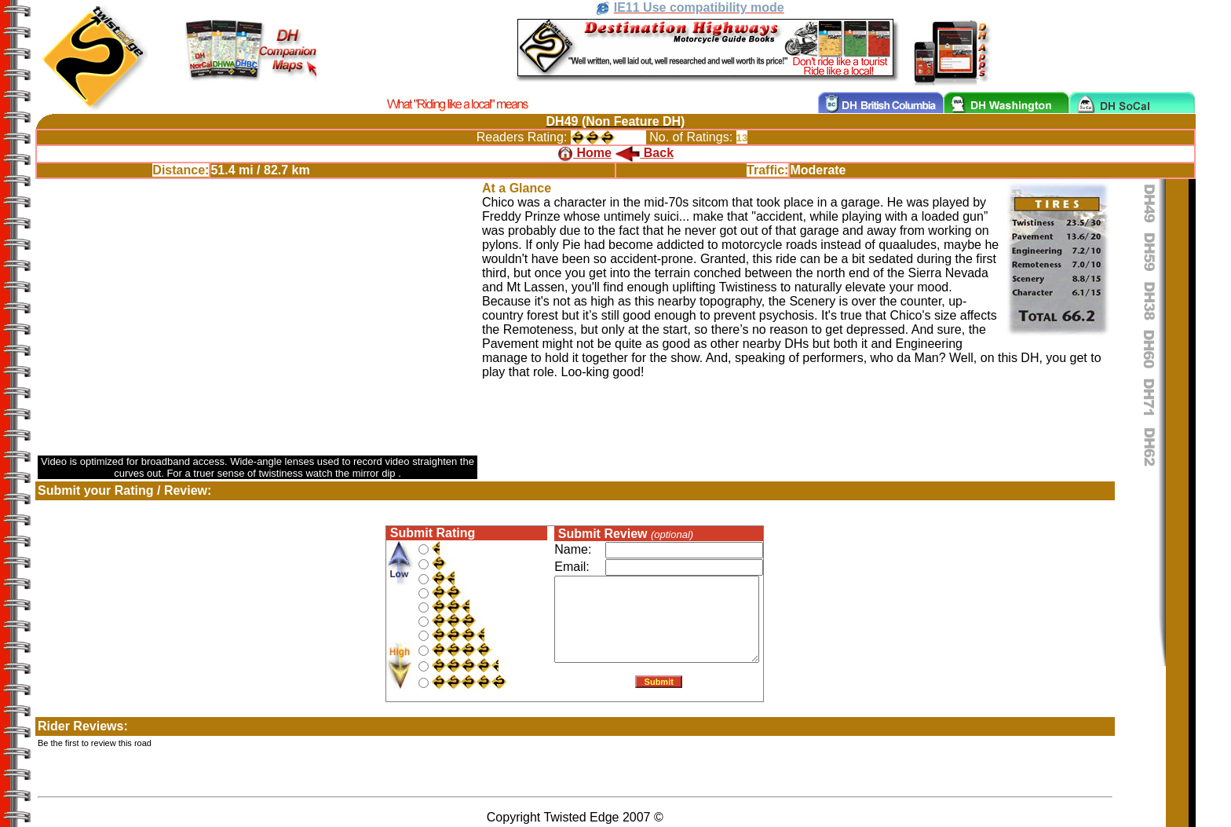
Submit (658, 685)
